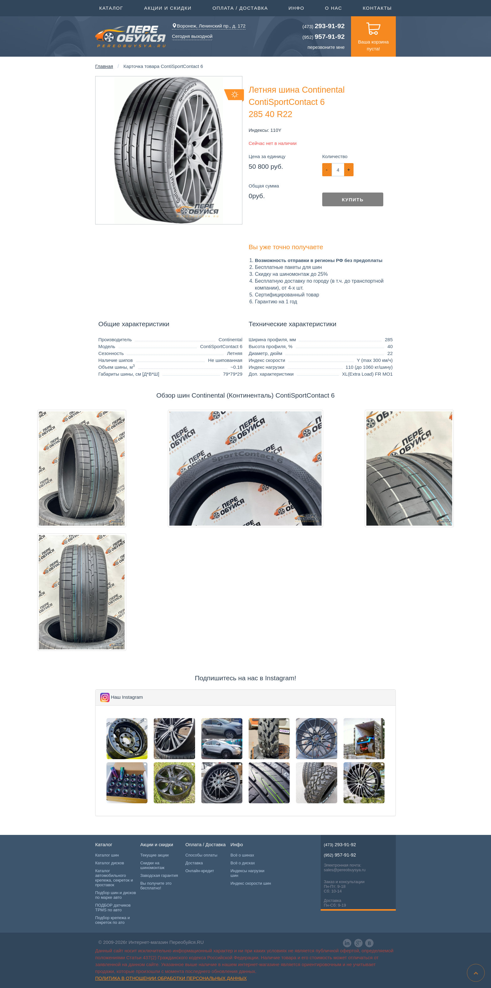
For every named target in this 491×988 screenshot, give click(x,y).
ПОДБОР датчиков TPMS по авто (113, 907)
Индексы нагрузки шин (247, 873)
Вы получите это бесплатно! (156, 885)
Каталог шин (107, 855)
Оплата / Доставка (240, 7)
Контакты (377, 8)
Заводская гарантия (159, 875)
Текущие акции (154, 855)
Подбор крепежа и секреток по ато (112, 920)
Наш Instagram (127, 697)
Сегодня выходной (192, 36)
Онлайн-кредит (199, 870)
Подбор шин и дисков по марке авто (115, 895)
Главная (104, 66)
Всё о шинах (242, 855)
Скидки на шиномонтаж (152, 865)
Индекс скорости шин (250, 883)
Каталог (111, 7)
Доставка (194, 863)
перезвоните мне (326, 47)
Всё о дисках (242, 863)
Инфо (296, 7)
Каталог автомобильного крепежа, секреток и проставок (114, 877)
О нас (333, 8)
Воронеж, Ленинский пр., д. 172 (209, 25)
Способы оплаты (201, 855)
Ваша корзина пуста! (373, 33)
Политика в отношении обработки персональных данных (171, 978)
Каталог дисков (109, 863)
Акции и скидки (168, 7)
